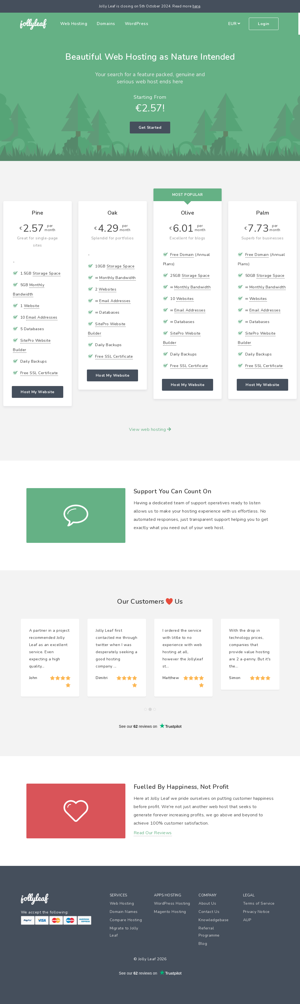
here (196, 6)
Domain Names (124, 911)
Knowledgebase (214, 920)
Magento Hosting (170, 911)
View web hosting (150, 429)
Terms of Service (259, 903)
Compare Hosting (126, 920)
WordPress (137, 23)
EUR (235, 23)
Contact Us (209, 911)
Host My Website (37, 392)
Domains (107, 23)
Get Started (150, 127)
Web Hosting (74, 23)
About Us (207, 903)
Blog (203, 943)
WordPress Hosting (172, 903)
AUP (247, 920)
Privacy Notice (256, 911)
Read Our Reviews (153, 833)
